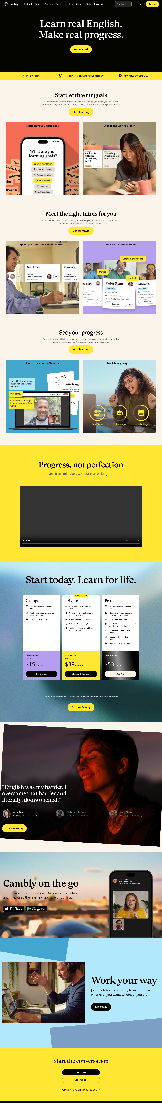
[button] (27, 813)
